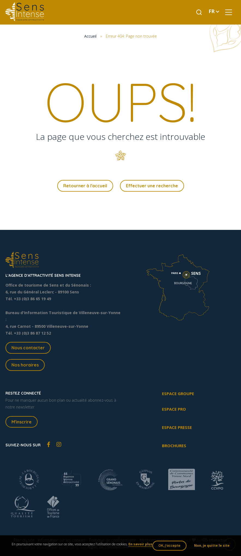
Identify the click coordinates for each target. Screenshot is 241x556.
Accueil (90, 36)
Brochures (174, 445)
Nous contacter (28, 347)
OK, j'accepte (169, 545)
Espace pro (174, 409)
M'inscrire (21, 422)
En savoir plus (140, 544)
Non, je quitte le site (212, 545)
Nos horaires (25, 365)
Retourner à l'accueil (85, 185)
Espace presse (177, 427)
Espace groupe (178, 393)
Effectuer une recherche (152, 185)
